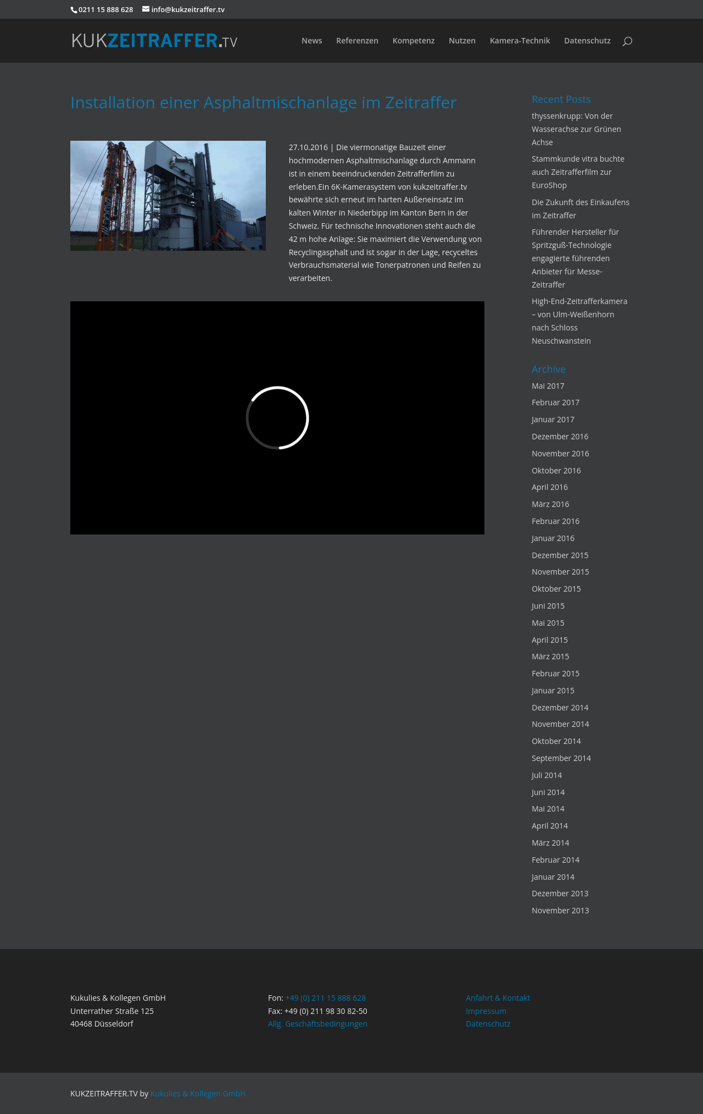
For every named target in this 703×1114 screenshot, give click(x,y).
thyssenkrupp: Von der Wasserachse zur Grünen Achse (576, 129)
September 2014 (561, 758)
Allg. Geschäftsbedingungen (317, 1023)
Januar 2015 (553, 690)
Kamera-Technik (520, 41)
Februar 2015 (555, 673)
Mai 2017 (548, 385)
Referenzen (357, 41)
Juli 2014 (547, 775)
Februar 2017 (555, 402)
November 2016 (560, 453)
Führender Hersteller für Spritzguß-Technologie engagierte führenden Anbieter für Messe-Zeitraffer (575, 258)
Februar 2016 (555, 521)
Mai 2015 (548, 622)
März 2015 (550, 656)
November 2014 (560, 724)
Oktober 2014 (556, 741)
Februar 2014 (555, 859)
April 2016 (550, 487)
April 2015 (550, 640)
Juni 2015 (548, 605)
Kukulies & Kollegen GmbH (198, 1093)
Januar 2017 (553, 419)
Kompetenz (414, 41)
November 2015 (560, 571)
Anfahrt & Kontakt (498, 997)
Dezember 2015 (560, 555)
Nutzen (462, 41)
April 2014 (550, 825)
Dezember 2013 (560, 893)
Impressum (486, 1011)
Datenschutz (587, 41)
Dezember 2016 (560, 436)
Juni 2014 (548, 792)
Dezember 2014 (560, 707)
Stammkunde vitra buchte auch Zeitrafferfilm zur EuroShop (578, 171)
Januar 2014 (553, 877)
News (312, 41)
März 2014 (550, 842)
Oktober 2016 (556, 470)
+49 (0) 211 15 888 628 (326, 997)
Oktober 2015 (556, 588)
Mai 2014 (548, 808)
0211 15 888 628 (106, 9)
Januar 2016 (553, 538)
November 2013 (560, 910)
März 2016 (550, 504)
